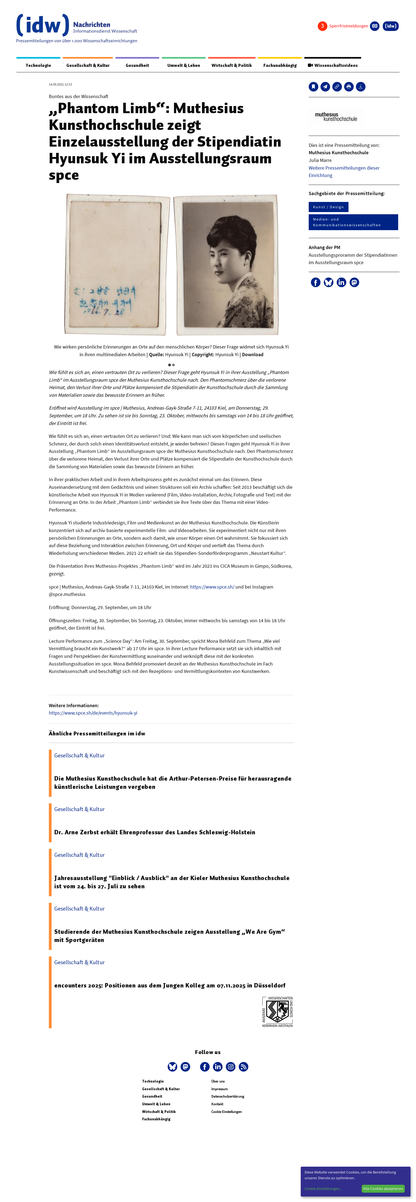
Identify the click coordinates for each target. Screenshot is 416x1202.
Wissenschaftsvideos (332, 65)
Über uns (217, 1081)
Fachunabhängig (278, 65)
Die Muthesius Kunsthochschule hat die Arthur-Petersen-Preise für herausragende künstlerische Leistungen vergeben (151, 783)
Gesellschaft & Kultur (87, 65)
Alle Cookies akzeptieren (383, 1188)
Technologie (37, 65)
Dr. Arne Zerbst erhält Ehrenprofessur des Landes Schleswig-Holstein (156, 832)
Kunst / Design (328, 207)
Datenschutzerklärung (227, 1096)
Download (252, 355)
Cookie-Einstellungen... (323, 1188)
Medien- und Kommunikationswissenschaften (347, 222)
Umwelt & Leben (182, 65)
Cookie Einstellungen (226, 1111)
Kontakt (217, 1104)
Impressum (219, 1089)
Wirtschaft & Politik (230, 65)
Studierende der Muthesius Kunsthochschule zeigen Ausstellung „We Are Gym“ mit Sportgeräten (170, 935)
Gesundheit (137, 65)
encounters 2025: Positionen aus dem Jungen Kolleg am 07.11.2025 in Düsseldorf (172, 985)
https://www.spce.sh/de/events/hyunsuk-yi (93, 713)
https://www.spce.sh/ (212, 587)
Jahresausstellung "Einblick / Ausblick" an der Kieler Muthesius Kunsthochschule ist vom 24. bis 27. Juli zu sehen (173, 882)
